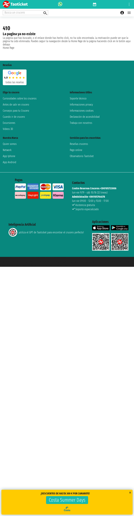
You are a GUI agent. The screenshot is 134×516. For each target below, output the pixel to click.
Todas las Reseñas (15, 82)
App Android (9, 162)
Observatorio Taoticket (82, 156)
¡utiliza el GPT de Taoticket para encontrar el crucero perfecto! (46, 232)
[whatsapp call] (60, 4)
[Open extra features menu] (25, 12)
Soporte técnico (78, 98)
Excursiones (9, 123)
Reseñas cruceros (79, 144)
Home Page (8, 47)
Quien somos (10, 144)
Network (7, 150)
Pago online (76, 150)
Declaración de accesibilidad (85, 116)
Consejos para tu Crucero (16, 110)
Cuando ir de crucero (14, 116)
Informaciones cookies (82, 110)
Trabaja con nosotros (81, 123)
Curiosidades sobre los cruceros (19, 98)
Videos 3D (8, 129)
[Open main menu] (129, 13)
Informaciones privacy (81, 104)
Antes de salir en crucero (16, 104)
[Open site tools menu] (129, 4)
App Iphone (9, 156)
